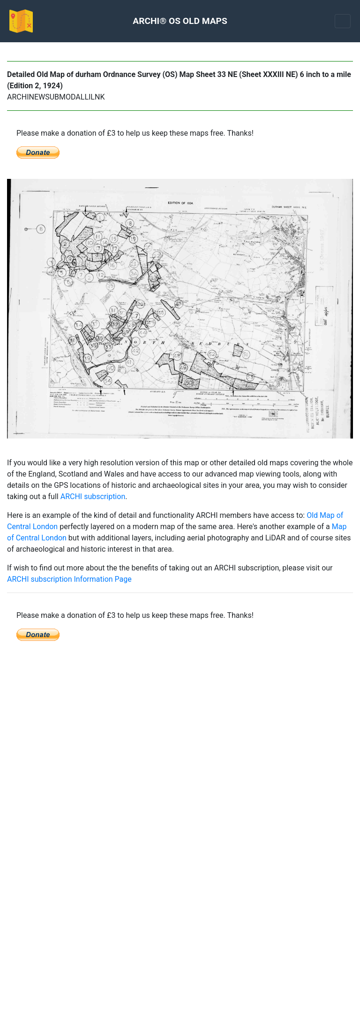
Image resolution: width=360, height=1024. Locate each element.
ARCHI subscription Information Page (69, 579)
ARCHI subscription (93, 496)
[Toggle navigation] (343, 21)
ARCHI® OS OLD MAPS (180, 20)
